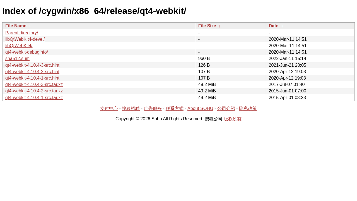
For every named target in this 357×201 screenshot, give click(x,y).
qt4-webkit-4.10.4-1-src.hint (32, 78)
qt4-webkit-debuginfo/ (26, 52)
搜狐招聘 (131, 108)
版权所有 (233, 118)
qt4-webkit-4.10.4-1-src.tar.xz (34, 97)
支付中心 (109, 108)
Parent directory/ (21, 32)
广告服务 (153, 108)
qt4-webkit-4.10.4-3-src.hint (32, 65)
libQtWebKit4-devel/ (25, 39)
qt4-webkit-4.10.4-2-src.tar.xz (34, 90)
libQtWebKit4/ (19, 45)
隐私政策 (248, 108)
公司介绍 (226, 108)
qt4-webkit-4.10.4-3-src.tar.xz (34, 84)
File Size (207, 25)
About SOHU (200, 108)
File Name (15, 25)
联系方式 (175, 108)
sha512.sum (17, 58)
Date (273, 25)
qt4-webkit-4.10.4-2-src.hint (32, 71)
